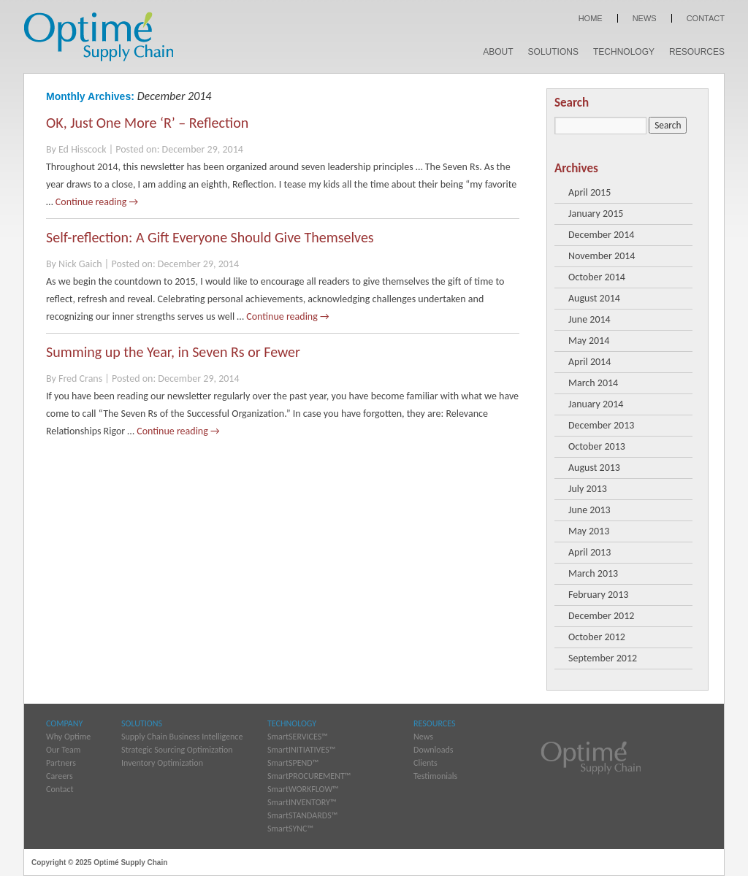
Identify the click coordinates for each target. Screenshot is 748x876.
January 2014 (595, 404)
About (498, 51)
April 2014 (589, 362)
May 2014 (588, 340)
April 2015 (589, 192)
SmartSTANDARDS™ (302, 815)
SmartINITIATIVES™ (301, 750)
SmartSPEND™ (292, 763)
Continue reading (97, 202)
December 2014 (601, 234)
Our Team (63, 750)
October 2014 (596, 277)
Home (591, 18)
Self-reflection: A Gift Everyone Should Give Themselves (210, 237)
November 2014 (601, 256)
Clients (425, 763)
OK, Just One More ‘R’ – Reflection (147, 122)
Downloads (433, 750)
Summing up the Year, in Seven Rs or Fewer (173, 352)
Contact (706, 18)
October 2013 (596, 446)
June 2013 (589, 510)
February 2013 (598, 594)
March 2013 (593, 573)
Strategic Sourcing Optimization (177, 750)
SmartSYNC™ (290, 828)
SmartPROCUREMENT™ (309, 776)
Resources (697, 51)
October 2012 (596, 637)
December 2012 (601, 616)
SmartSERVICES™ (297, 736)
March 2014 (593, 383)
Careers (59, 776)
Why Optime (68, 736)
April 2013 (589, 552)
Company (64, 723)
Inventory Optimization (162, 763)
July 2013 (587, 489)
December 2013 (601, 425)
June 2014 (589, 319)
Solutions (553, 51)
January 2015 (595, 213)
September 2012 (602, 658)
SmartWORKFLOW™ (303, 789)
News (645, 18)
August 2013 (594, 467)
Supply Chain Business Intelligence (182, 736)
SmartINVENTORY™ (301, 802)
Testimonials (435, 776)
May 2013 (588, 531)
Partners (61, 763)
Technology (623, 51)
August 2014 (594, 298)
